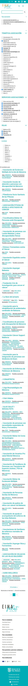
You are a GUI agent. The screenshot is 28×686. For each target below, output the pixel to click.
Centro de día (6, 485)
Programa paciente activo (9, 654)
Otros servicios (7, 176)
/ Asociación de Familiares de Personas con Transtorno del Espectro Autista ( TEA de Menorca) (14, 467)
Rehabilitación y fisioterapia (11, 315)
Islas (14, 125)
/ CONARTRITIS (8, 379)
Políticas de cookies (14, 677)
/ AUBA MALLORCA (10, 573)
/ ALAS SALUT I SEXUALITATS (8, 408)
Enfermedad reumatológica (11, 383)
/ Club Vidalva (7, 398)
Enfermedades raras (8, 449)
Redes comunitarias (7, 647)
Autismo (11, 279)
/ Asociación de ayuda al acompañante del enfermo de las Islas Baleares (13, 516)
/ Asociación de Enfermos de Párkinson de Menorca (13, 370)
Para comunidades (7, 635)
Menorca (8, 175)
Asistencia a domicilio (9, 240)
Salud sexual (18, 419)
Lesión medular (19, 243)
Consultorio (6, 226)
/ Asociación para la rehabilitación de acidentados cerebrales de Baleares (14, 308)
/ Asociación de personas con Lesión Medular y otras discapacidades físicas (14, 233)
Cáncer (4, 214)
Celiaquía (17, 569)
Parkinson (5, 375)
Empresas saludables (8, 644)
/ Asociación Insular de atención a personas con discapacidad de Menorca (12, 184)
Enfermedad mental (8, 460)
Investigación (6, 445)
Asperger (5, 279)
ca (12, 1)
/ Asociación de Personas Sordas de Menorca (12, 494)
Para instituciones (7, 657)
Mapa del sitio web (14, 679)
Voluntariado (6, 178)
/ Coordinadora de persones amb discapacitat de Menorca (14, 323)
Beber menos (5, 627)
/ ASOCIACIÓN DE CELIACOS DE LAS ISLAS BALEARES (13, 555)
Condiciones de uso (14, 674)
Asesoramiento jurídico (9, 224)
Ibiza (6, 200)
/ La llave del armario (10, 297)
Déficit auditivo (7, 499)
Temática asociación (14, 33)
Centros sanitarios (7, 642)
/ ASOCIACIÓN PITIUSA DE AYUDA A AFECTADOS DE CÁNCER (12, 207)
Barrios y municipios (7, 637)
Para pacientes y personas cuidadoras (12, 650)
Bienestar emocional (7, 629)
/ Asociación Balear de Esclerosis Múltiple (11, 480)
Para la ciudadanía (7, 620)
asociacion (6, 291)
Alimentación (5, 624)
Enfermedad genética (17, 448)
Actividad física (6, 622)
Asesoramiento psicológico (11, 275)
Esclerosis (5, 488)
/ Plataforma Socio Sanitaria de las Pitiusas (13, 196)
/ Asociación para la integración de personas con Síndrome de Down (13, 356)
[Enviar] (25, 12)
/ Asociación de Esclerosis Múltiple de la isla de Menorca (14, 171)
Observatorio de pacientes (9, 652)
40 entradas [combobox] (14, 587)
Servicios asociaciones (14, 97)
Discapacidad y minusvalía (10, 201)
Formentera (6, 413)
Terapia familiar (13, 345)
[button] (14, 16)
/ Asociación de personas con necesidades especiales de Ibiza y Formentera (14, 425)
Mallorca (8, 223)
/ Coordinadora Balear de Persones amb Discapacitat (13, 219)
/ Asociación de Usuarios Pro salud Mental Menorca (13, 455)
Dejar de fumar (6, 632)
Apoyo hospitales (18, 347)
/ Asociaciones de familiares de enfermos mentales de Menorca (13, 531)
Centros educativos (7, 639)
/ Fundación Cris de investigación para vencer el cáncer (13, 285)
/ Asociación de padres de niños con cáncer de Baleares (14, 504)
